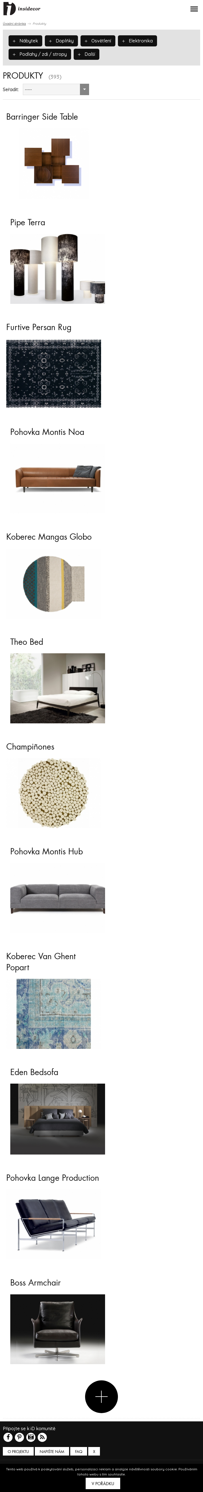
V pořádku (103, 1483)
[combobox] (56, 89)
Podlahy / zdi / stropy (40, 54)
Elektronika (137, 41)
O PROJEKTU (18, 1451)
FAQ (78, 1451)
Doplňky (61, 41)
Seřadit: (11, 89)
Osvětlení (98, 41)
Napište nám (52, 1451)
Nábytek (25, 41)
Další (86, 54)
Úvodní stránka (14, 24)
